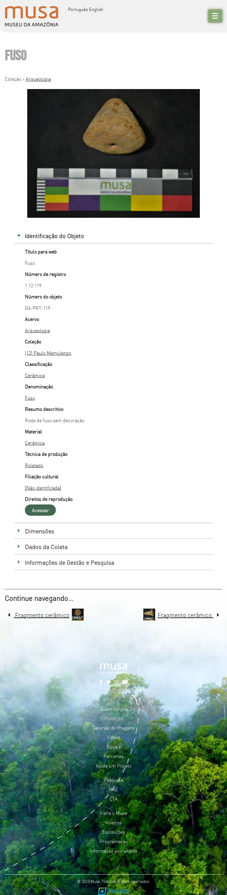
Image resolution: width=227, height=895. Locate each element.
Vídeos (113, 737)
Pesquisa (113, 779)
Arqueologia (38, 78)
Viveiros (114, 822)
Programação (114, 841)
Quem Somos (113, 708)
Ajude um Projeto (114, 765)
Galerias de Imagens (114, 727)
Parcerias (113, 756)
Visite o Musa (113, 812)
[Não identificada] (43, 487)
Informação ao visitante (113, 850)
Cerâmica (35, 375)
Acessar (40, 510)
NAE (113, 789)
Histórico (113, 718)
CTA (113, 798)
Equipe (113, 746)
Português (78, 9)
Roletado (34, 465)
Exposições (113, 831)
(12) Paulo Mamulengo (48, 352)
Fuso (30, 397)
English (96, 9)
